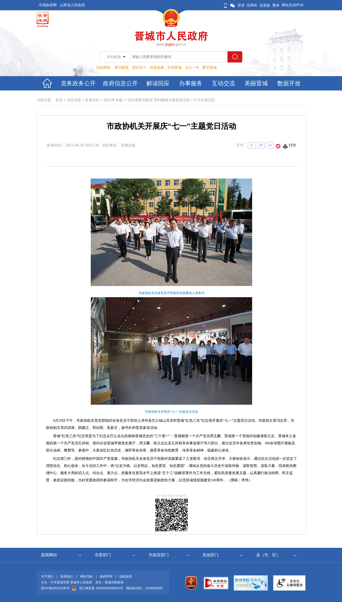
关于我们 (47, 576)
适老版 (264, 5)
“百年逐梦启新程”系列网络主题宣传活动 (158, 100)
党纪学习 (139, 67)
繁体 (275, 5)
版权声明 (106, 576)
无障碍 (251, 5)
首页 (59, 100)
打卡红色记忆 (204, 100)
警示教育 (122, 67)
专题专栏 (92, 100)
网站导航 (86, 576)
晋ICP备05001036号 (55, 588)
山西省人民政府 (72, 5)
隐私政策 (125, 576)
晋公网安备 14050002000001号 (101, 588)
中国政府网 (48, 5)
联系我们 (67, 576)
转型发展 (157, 67)
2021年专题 (113, 100)
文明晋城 (174, 67)
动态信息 (74, 100)
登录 (241, 5)
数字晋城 (209, 67)
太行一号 (192, 67)
